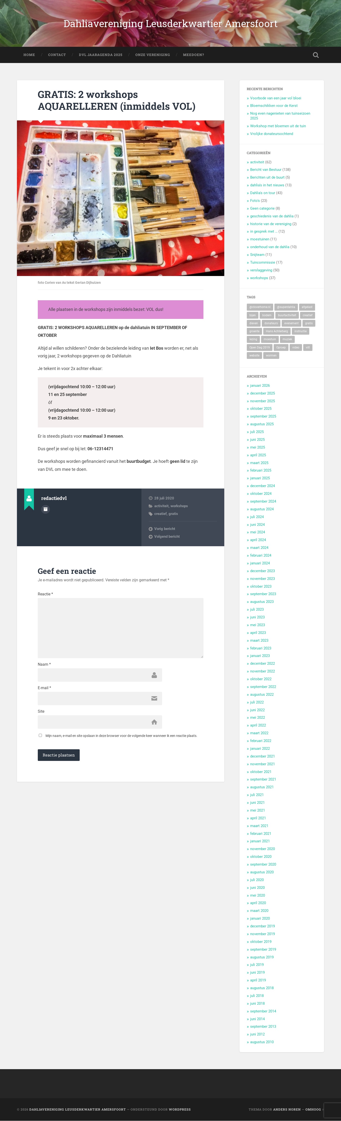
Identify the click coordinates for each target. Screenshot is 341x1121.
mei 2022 (257, 718)
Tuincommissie (262, 263)
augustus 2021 (262, 787)
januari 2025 (260, 478)
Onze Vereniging (152, 55)
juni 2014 (257, 1019)
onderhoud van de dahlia (269, 247)
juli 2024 (257, 517)
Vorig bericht (164, 529)
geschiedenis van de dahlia (272, 216)
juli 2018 (257, 996)
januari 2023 (260, 656)
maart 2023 (259, 640)
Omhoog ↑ (314, 1110)
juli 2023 (257, 610)
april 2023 (258, 633)
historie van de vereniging (270, 224)
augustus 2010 (262, 1042)
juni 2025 (257, 439)
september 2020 (263, 864)
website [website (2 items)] (254, 355)
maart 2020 (259, 911)
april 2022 (258, 725)
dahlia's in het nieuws (267, 185)
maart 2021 (259, 826)
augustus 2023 (262, 602)
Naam (44, 665)
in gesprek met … (264, 231)
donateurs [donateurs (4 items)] (271, 323)
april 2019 (258, 980)
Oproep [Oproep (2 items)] (281, 347)
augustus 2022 (262, 694)
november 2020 (262, 849)
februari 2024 (260, 555)
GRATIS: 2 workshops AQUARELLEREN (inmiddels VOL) (117, 100)
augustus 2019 (262, 957)
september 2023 (263, 594)
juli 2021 (257, 795)
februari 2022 (260, 741)
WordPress (180, 1110)
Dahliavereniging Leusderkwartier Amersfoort (170, 23)
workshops (179, 506)
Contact (57, 55)
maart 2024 (259, 548)
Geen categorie (262, 208)
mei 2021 (257, 810)
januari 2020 (260, 918)
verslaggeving (261, 270)
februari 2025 (260, 470)
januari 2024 (260, 563)
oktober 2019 (260, 941)
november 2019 (262, 934)
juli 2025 (257, 432)
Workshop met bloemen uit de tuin (278, 126)
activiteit (161, 506)
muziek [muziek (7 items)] (287, 339)
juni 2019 (257, 973)
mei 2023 (257, 625)
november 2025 (262, 401)
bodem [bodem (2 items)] (266, 315)
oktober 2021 (260, 772)
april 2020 (258, 903)
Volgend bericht (167, 537)
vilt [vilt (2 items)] (308, 347)
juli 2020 (257, 880)
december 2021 (262, 756)
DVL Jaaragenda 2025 (100, 55)
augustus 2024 (262, 509)
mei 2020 (257, 895)
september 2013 (263, 1027)
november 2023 (262, 578)
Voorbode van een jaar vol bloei (275, 98)
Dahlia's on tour (262, 193)
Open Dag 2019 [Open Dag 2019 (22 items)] (259, 347)
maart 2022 (259, 733)
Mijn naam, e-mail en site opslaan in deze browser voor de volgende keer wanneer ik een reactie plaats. (121, 736)
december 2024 (262, 486)
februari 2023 (260, 648)
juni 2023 (257, 617)
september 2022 (263, 687)
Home (29, 55)
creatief (160, 514)
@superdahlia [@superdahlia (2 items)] (286, 307)
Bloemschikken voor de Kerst (274, 106)
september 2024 (263, 501)
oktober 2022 (260, 679)
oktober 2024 (260, 494)
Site (41, 712)
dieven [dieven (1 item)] (253, 323)
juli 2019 (257, 965)
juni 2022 (257, 710)
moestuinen (259, 239)
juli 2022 (257, 702)
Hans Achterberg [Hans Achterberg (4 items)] (277, 331)
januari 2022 (260, 748)
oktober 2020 (260, 857)
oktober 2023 (260, 586)
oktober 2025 (260, 409)
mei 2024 (257, 532)
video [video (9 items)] (295, 347)
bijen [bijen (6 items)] (252, 315)
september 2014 (263, 1011)
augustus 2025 (262, 424)
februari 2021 (260, 833)
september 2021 (263, 779)
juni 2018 (257, 1003)
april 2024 (258, 540)
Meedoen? (193, 55)
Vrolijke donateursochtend (271, 134)
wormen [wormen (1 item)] (271, 355)
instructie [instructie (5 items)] (300, 331)
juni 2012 (257, 1034)
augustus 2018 (262, 988)
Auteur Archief (45, 509)
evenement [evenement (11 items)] (291, 323)
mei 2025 (257, 447)
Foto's (255, 201)
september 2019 (263, 949)
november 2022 (262, 671)
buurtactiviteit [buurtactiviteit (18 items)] (287, 315)
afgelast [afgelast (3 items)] (307, 307)
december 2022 (262, 664)
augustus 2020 (262, 872)
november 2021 (262, 764)
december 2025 (262, 393)
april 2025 (258, 455)
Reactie (45, 594)
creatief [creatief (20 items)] (307, 315)
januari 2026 (260, 385)
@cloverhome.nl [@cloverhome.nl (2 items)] (260, 307)
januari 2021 (260, 841)
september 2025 (263, 416)
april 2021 (258, 818)
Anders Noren (287, 1110)
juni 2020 (257, 887)
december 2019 (262, 926)
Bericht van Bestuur (265, 170)
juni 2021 (257, 803)
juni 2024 (257, 524)
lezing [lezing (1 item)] (253, 339)
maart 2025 (259, 463)
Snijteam (257, 255)
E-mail (44, 688)
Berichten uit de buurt (267, 177)
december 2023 (262, 571)
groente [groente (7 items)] (254, 331)
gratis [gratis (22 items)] (309, 323)
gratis (173, 514)
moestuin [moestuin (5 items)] (270, 339)
